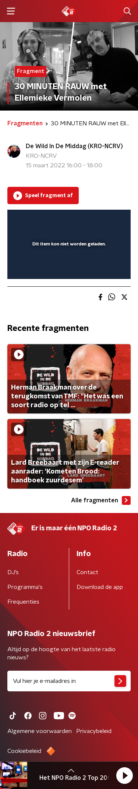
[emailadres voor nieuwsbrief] (69, 681)
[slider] (67, 266)
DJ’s (13, 572)
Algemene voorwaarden (39, 731)
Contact (87, 572)
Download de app (100, 587)
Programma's (25, 587)
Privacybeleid (94, 731)
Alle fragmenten (101, 500)
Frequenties (23, 602)
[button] (124, 775)
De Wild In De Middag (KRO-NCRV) (74, 146)
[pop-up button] (90, 220)
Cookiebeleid (24, 751)
